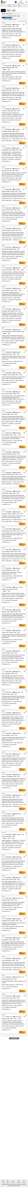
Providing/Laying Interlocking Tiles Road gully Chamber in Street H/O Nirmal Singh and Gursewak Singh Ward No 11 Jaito (13, 904)
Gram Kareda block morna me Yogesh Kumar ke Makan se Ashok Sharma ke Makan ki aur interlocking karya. (14, 534)
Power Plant (18, 977)
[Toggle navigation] (26, 2)
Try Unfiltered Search (7, 17)
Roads (16, 587)
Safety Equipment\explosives (18, 329)
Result (8, 10)
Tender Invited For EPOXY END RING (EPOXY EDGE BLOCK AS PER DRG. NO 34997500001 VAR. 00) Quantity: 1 (14, 73)
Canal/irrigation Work (18, 857)
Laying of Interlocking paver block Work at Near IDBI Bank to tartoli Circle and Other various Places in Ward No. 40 (13, 739)
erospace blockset (12, 15)
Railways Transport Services (18, 24)
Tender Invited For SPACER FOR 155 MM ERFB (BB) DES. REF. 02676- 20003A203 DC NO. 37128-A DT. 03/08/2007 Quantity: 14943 (13, 337)
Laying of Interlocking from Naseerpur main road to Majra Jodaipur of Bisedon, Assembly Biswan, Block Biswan (14, 636)
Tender (3, 10)
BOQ (14, 10)
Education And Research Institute (18, 288)
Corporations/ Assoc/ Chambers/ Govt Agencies (18, 372)
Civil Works (17, 692)
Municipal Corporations (18, 129)
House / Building (18, 1016)
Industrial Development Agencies (18, 795)
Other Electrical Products (18, 65)
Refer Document (10, 33)
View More (14, 1038)
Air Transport (18, 834)
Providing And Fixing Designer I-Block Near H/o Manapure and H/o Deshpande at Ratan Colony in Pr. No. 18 (14, 358)
